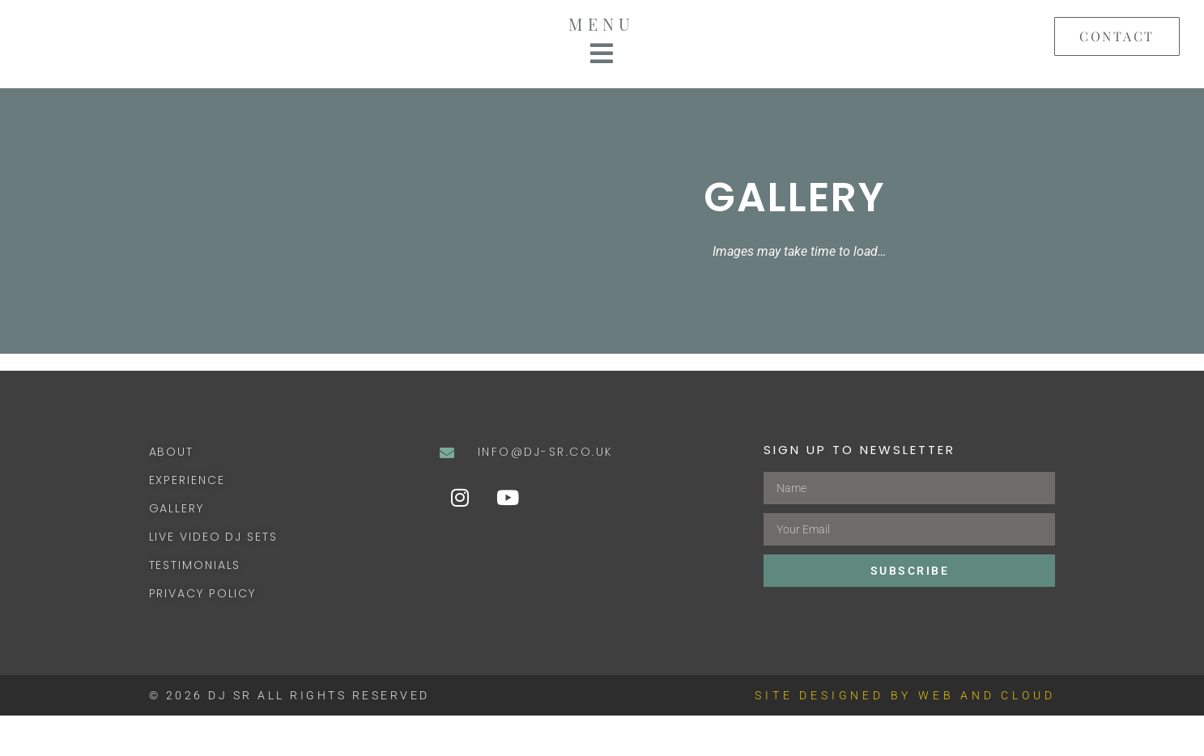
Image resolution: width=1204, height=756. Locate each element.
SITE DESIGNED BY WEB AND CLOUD (905, 735)
